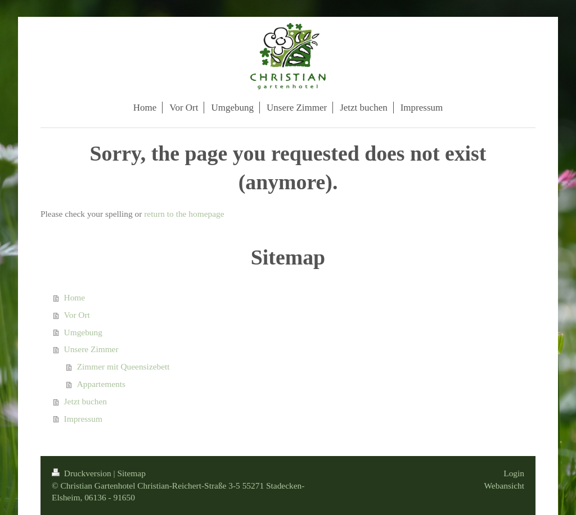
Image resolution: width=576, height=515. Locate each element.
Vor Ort (77, 315)
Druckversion (82, 473)
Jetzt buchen (85, 401)
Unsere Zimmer (91, 349)
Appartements (101, 384)
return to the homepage (184, 213)
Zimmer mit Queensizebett (123, 366)
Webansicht (504, 485)
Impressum (83, 418)
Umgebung (83, 332)
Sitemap (131, 473)
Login (513, 473)
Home (75, 297)
